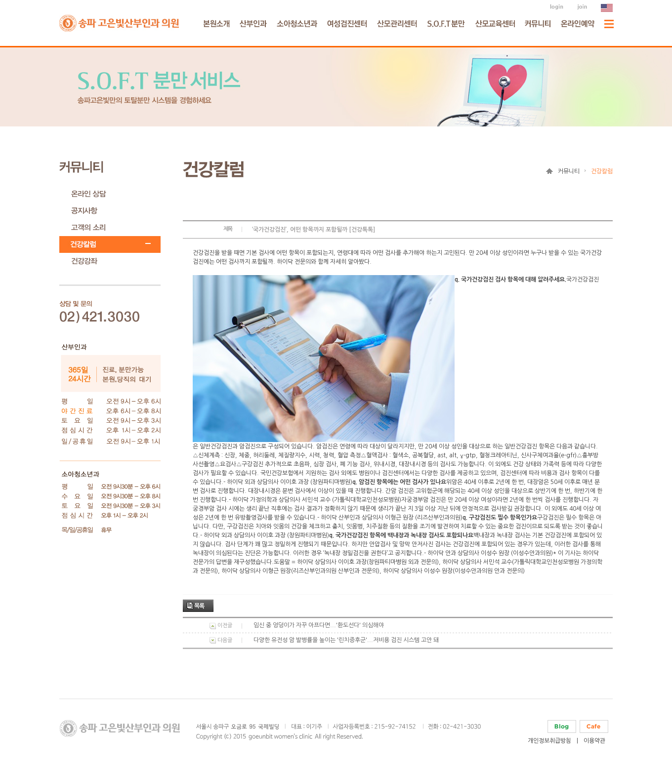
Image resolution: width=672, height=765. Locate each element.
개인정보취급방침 (549, 741)
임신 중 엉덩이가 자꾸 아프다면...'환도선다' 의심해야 (318, 625)
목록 (199, 606)
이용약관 (594, 741)
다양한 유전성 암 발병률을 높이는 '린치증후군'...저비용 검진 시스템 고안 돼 (346, 640)
